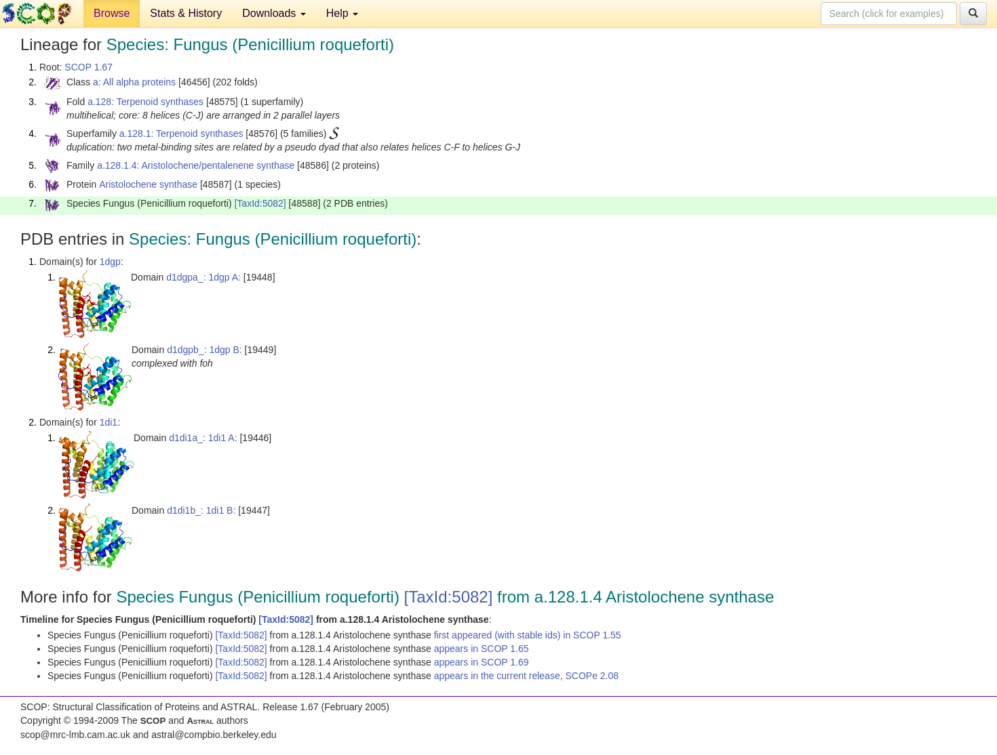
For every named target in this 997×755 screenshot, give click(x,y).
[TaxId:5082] (260, 203)
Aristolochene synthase (148, 184)
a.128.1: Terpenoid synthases (181, 133)
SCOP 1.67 (88, 67)
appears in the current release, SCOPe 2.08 (526, 675)
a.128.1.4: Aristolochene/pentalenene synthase (195, 165)
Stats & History (186, 13)
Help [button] (342, 13)
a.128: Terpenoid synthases (145, 101)
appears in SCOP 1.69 (481, 662)
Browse (112, 13)
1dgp (110, 261)
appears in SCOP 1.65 (481, 648)
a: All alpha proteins (134, 82)
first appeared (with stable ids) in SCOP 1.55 (527, 635)
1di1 (108, 422)
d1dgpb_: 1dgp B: (204, 349)
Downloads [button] (274, 13)
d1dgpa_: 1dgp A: (203, 277)
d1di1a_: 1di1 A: (203, 437)
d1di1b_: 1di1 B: (201, 510)
